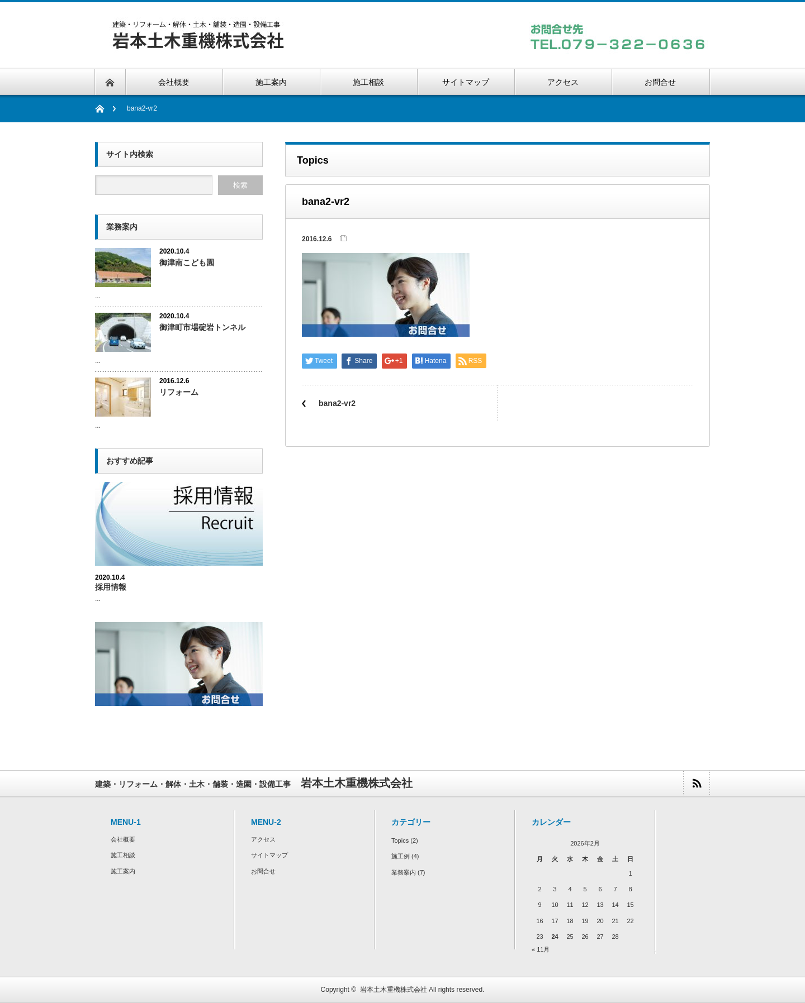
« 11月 (541, 949)
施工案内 (123, 871)
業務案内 (403, 872)
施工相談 (123, 855)
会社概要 (123, 839)
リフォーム (178, 392)
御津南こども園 (186, 262)
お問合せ (263, 871)
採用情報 (110, 586)
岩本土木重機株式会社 (393, 990)
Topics (400, 840)
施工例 (400, 856)
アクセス (263, 839)
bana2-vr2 (337, 403)
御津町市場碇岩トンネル (202, 327)
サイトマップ (269, 855)
